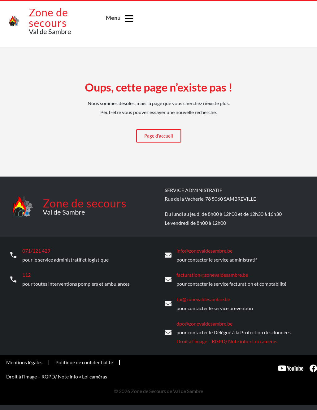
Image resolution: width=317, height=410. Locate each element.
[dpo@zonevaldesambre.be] (168, 331)
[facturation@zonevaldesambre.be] (168, 278)
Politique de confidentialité (84, 361)
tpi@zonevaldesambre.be (203, 298)
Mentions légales (24, 361)
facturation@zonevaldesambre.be (212, 274)
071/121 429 (36, 250)
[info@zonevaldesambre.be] (168, 255)
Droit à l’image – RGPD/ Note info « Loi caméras (226, 340)
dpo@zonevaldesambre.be (204, 322)
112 (26, 274)
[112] (13, 279)
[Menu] (129, 18)
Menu (113, 17)
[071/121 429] (13, 255)
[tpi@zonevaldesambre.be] (168, 303)
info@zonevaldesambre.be (204, 250)
